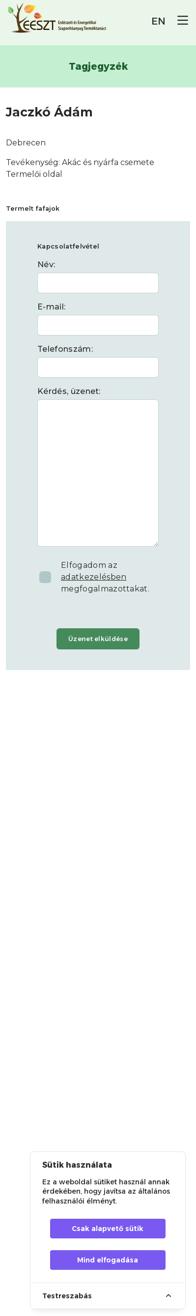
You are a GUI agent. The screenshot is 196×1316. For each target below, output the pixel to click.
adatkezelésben (93, 577)
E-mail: (51, 306)
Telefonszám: (65, 349)
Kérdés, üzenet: (69, 391)
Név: (46, 264)
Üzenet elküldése (98, 639)
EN (158, 21)
